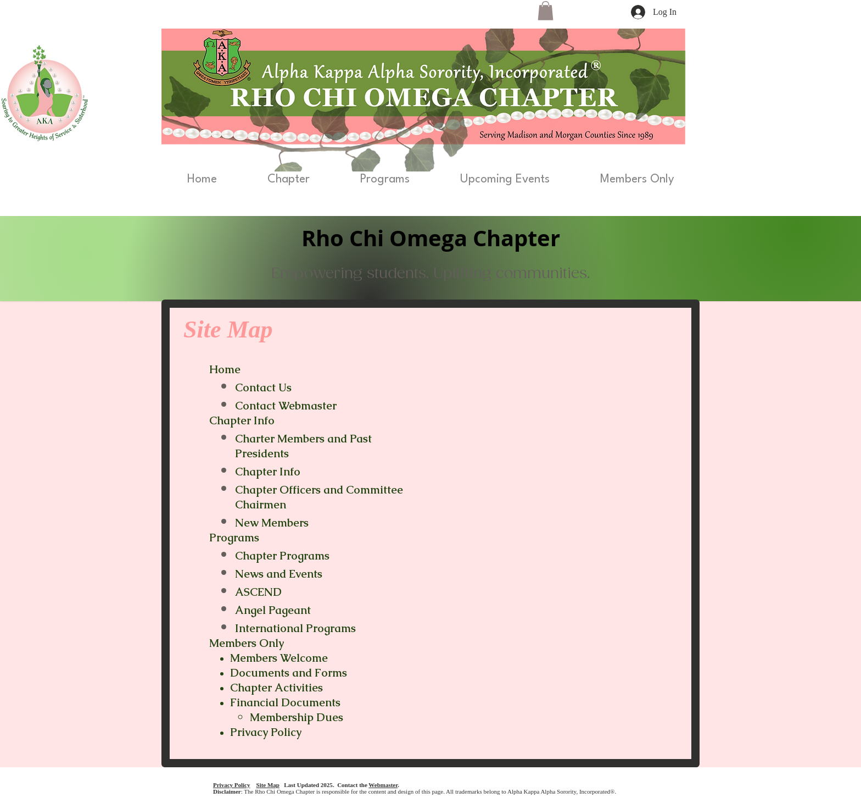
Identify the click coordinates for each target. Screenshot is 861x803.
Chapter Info (267, 471)
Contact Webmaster (286, 405)
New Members (272, 523)
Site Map (267, 785)
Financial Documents (285, 702)
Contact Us (263, 387)
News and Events (278, 574)
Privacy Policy (265, 732)
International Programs (295, 628)
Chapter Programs (283, 556)
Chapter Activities (276, 687)
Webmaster (383, 785)
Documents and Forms (288, 673)
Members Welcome (279, 658)
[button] (546, 10)
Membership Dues (296, 717)
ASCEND (258, 592)
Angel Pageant (273, 610)
